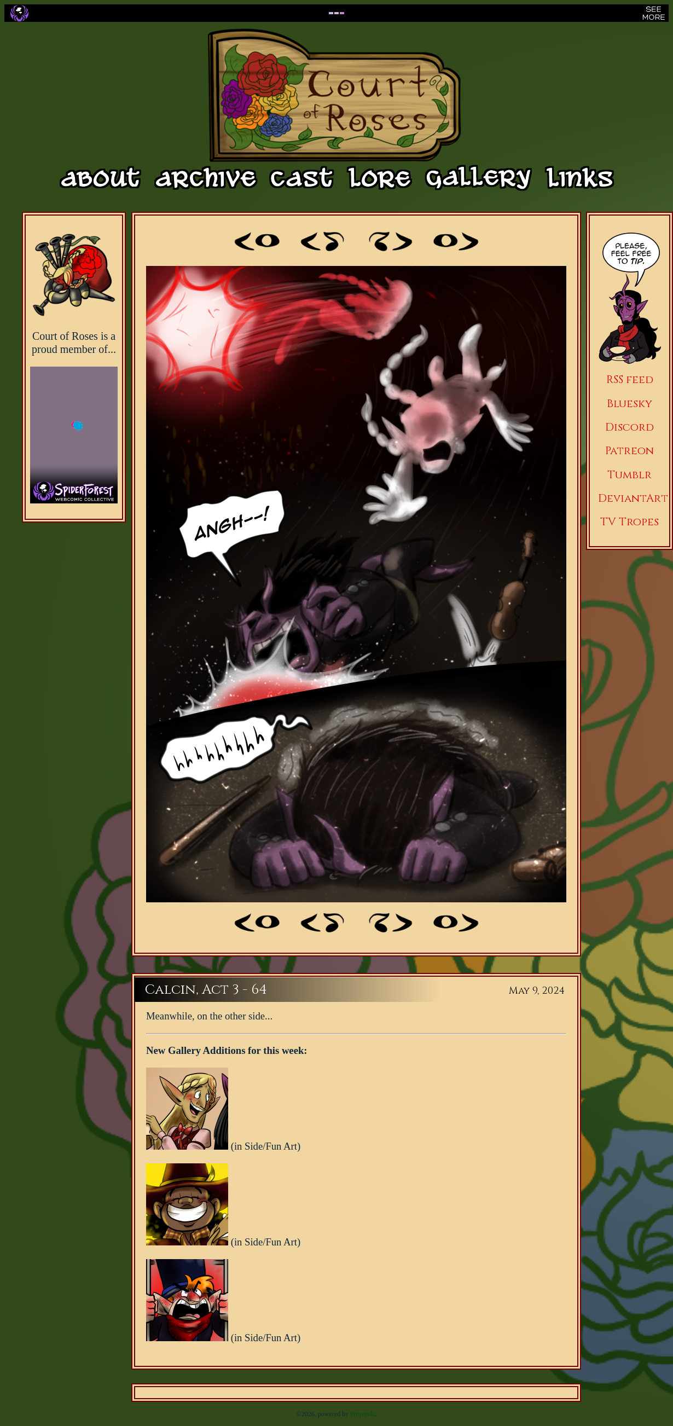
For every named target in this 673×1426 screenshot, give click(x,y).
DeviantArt (633, 498)
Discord (629, 427)
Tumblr (629, 474)
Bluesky (629, 403)
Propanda (362, 1414)
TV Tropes (629, 521)
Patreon (629, 450)
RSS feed (629, 379)
